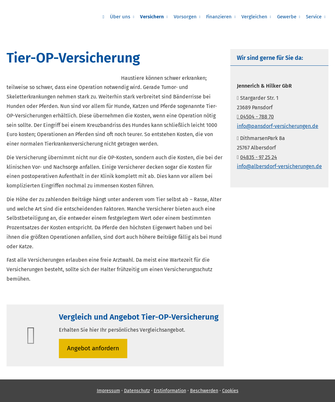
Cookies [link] (230, 390)
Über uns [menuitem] (120, 17)
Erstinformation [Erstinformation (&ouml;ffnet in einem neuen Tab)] (170, 390)
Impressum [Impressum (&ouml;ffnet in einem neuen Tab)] (108, 390)
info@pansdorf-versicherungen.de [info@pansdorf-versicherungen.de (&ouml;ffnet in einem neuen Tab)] (277, 126)
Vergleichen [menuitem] (254, 17)
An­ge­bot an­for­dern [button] (93, 348)
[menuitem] (103, 17)
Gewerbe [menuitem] (286, 17)
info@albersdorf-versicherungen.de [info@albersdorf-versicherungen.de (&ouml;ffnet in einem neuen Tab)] (279, 166)
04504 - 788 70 (255, 117)
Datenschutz (137, 390)
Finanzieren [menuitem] (219, 17)
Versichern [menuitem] (152, 17)
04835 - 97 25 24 (258, 157)
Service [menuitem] (314, 17)
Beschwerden (204, 390)
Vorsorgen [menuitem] (185, 17)
